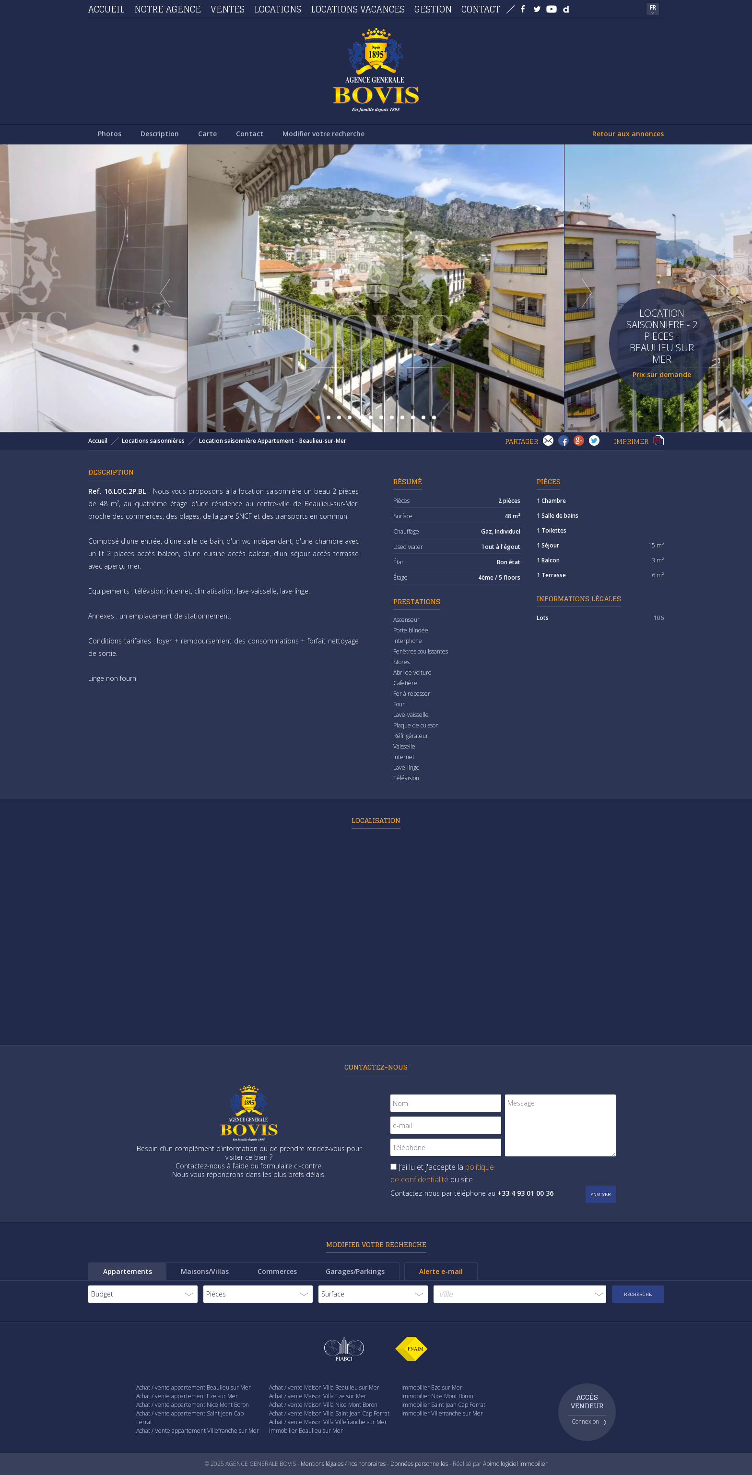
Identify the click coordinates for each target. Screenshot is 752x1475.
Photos (109, 133)
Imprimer (658, 440)
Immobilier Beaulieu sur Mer (306, 1431)
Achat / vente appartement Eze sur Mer (187, 1396)
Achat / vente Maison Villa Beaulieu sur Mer (324, 1387)
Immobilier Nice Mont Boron (437, 1396)
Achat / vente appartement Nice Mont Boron (192, 1405)
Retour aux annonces (628, 133)
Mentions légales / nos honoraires (343, 1464)
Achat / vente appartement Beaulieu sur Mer (193, 1387)
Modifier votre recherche (323, 133)
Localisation (376, 820)
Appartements (127, 1271)
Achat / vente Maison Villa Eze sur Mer (317, 1396)
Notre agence (167, 9)
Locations (277, 9)
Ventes (228, 9)
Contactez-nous (376, 1067)
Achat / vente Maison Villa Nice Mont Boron (323, 1405)
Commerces (277, 1271)
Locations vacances (358, 9)
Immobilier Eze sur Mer (431, 1387)
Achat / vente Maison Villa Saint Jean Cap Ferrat (329, 1413)
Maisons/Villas (205, 1271)
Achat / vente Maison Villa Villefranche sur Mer (328, 1422)
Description (160, 133)
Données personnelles (419, 1464)
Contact (480, 9)
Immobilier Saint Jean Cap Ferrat (443, 1405)
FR (653, 7)
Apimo (491, 1464)
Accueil (106, 9)
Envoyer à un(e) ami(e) (548, 440)
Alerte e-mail (441, 1271)
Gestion (433, 9)
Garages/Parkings (355, 1271)
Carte (207, 133)
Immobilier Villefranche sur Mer (442, 1413)
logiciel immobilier (524, 1464)
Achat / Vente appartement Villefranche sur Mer (197, 1431)
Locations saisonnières (153, 441)
